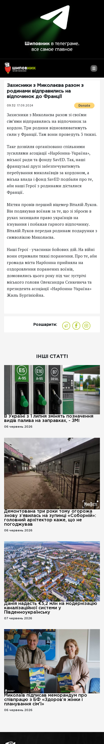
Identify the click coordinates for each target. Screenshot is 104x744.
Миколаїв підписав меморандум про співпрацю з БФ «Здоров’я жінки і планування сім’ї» (45, 699)
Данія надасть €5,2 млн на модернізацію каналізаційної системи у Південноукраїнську (50, 608)
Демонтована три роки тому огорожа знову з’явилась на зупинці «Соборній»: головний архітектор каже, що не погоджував (50, 517)
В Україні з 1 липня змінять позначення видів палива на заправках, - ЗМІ (48, 418)
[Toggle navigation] (94, 70)
